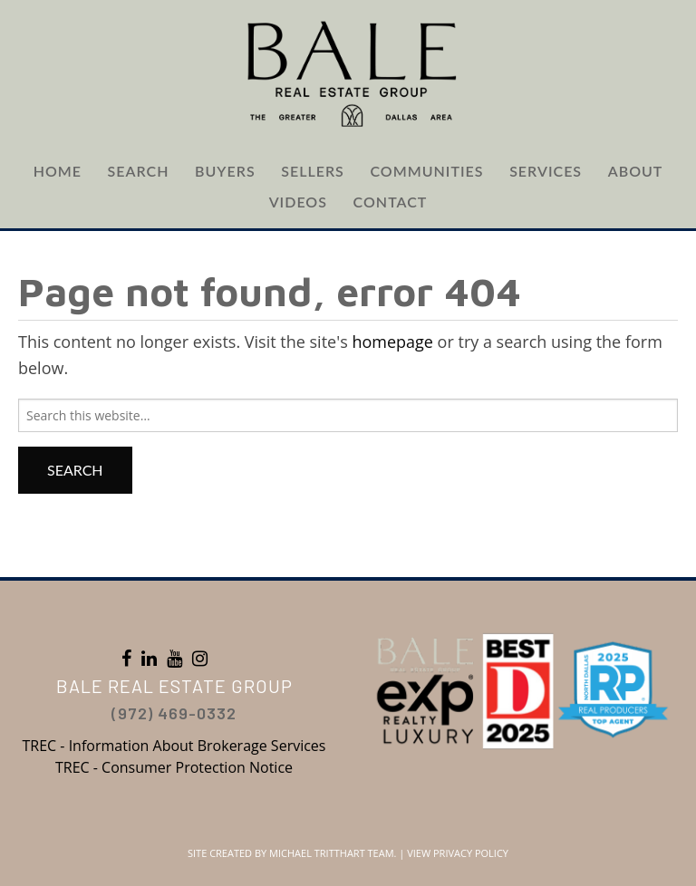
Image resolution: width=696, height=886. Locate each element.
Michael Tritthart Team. (332, 853)
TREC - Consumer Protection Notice (174, 767)
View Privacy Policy (457, 853)
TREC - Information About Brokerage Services (174, 746)
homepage (392, 341)
